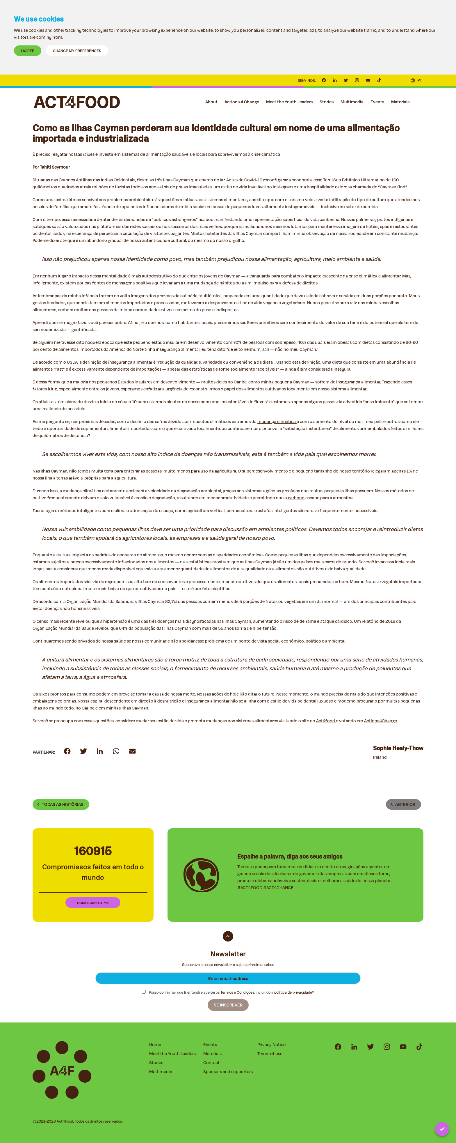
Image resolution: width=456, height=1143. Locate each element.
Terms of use (269, 1053)
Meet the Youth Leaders (289, 102)
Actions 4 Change (242, 102)
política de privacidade (293, 992)
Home (155, 1044)
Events (377, 102)
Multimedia (352, 102)
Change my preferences (77, 50)
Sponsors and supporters (228, 1071)
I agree (27, 50)
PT (419, 80)
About (211, 102)
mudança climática (277, 421)
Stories (327, 102)
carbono (296, 498)
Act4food (326, 721)
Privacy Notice (271, 1044)
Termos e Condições (237, 992)
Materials (400, 102)
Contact (420, 102)
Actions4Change (380, 721)
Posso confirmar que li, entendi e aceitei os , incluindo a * (228, 992)
